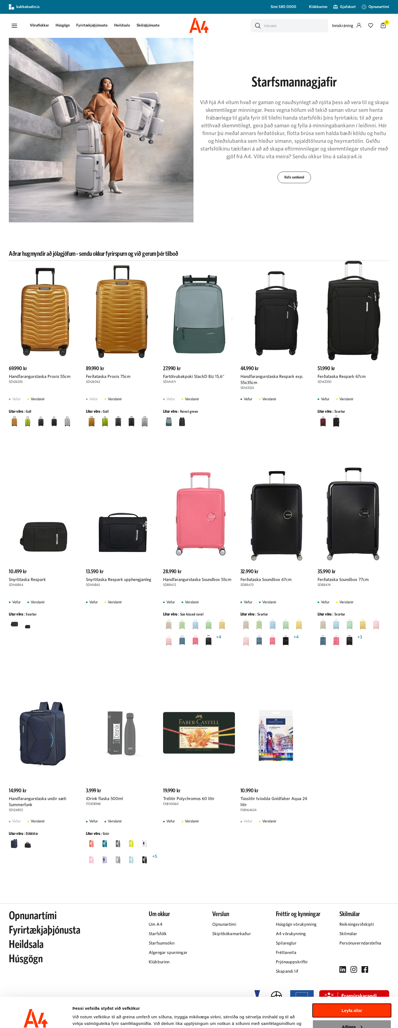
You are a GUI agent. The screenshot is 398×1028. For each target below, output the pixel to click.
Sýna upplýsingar (90, 1017)
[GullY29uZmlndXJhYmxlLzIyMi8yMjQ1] (14, 421)
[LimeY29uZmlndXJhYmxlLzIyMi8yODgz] (27, 421)
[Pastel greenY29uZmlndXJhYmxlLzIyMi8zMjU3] (208, 624)
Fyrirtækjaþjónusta (92, 25)
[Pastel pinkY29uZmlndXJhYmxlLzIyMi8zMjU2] (168, 640)
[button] (14, 25)
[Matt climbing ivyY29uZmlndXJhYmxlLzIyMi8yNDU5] (40, 421)
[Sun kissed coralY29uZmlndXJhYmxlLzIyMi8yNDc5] (195, 640)
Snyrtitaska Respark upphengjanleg (118, 579)
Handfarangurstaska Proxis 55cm (39, 376)
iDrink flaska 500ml (104, 798)
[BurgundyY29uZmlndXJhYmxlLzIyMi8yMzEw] (323, 421)
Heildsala (122, 25)
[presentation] (39, 25)
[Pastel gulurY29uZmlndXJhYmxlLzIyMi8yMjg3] (221, 624)
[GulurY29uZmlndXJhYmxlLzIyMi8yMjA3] (131, 843)
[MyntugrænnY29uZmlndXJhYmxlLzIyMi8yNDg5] (131, 859)
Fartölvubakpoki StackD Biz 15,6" (193, 376)
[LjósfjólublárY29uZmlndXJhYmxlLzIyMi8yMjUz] (104, 859)
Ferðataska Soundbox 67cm (266, 579)
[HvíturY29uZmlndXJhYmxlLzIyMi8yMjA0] (144, 843)
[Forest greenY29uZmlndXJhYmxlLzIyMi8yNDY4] (168, 421)
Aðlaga (352, 998)
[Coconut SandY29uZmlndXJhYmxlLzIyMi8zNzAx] (168, 624)
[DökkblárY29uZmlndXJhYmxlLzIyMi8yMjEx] (14, 843)
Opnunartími (33, 915)
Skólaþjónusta (148, 25)
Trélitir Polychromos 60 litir (188, 798)
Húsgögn (63, 25)
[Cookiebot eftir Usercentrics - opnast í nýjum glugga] (36, 1017)
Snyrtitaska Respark (27, 579)
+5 (154, 856)
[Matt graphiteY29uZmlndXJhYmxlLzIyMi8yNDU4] (54, 421)
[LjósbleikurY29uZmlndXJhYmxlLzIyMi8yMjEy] (91, 859)
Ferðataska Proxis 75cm (108, 376)
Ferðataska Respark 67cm (342, 376)
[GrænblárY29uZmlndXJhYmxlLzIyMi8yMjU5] (104, 843)
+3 (359, 637)
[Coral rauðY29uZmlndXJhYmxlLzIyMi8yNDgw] (91, 843)
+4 (218, 637)
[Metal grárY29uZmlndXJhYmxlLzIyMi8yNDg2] (118, 859)
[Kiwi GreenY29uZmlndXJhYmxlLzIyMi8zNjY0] (181, 624)
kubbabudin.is (24, 7)
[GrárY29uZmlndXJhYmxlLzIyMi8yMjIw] (118, 843)
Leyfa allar (352, 982)
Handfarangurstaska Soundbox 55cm (197, 579)
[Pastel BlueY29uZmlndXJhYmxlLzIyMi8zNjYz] (195, 624)
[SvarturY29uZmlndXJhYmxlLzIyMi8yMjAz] (181, 421)
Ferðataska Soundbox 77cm (343, 579)
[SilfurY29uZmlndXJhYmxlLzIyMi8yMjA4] (67, 421)
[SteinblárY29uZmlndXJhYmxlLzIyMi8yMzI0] (181, 640)
